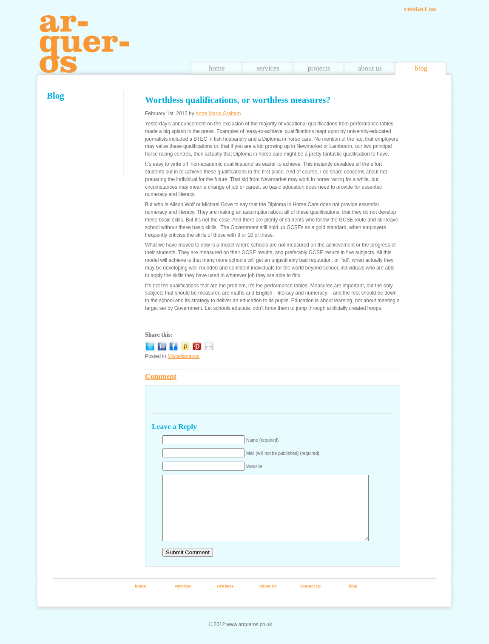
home (217, 68)
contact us (420, 8)
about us (370, 68)
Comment (160, 376)
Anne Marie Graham (218, 113)
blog (421, 68)
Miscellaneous (183, 356)
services (267, 68)
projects (318, 68)
